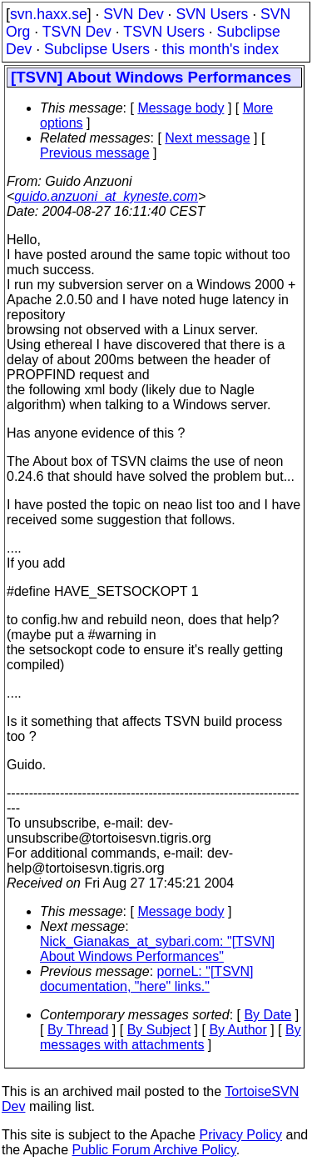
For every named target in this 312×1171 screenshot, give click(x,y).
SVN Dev (133, 14)
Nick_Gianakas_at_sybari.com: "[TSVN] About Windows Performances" (157, 948)
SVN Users (212, 14)
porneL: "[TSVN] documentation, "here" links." (146, 978)
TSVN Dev (76, 31)
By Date (267, 1015)
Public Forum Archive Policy (154, 1150)
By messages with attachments (170, 1037)
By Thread (78, 1030)
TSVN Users (164, 31)
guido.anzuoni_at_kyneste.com (106, 196)
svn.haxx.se (48, 14)
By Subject (159, 1030)
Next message (207, 138)
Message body (180, 108)
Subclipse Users (97, 49)
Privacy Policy (240, 1135)
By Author (237, 1030)
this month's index (220, 49)
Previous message (95, 153)
